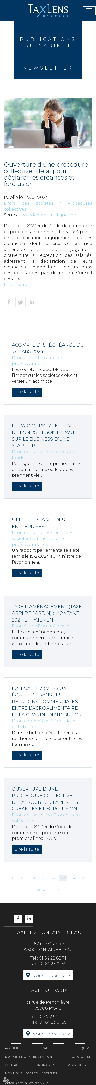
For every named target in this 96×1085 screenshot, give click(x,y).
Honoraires (44, 1065)
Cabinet (49, 1048)
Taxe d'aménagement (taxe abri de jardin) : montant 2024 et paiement (47, 613)
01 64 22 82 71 (52, 958)
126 (38, 889)
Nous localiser (51, 975)
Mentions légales (21, 1073)
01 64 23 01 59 (53, 963)
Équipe (85, 1048)
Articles (49, 1073)
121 (43, 878)
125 (83, 878)
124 (72, 878)
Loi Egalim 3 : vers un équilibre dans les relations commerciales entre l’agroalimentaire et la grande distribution (47, 702)
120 (33, 878)
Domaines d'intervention (28, 1056)
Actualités (81, 1056)
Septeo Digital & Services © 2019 (26, 1083)
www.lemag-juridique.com (50, 215)
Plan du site (79, 1065)
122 (53, 878)
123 (63, 878)
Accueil (12, 1048)
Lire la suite (16, 284)
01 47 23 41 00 (52, 1016)
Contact (12, 1065)
